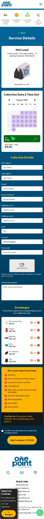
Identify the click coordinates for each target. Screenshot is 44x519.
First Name (6, 163)
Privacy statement (22, 509)
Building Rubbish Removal (22, 501)
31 (14, 129)
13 (26, 117)
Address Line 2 (7, 216)
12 (22, 117)
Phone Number (8, 195)
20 (26, 121)
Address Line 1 (7, 205)
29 (35, 125)
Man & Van (22, 495)
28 (30, 125)
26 (22, 125)
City (3, 227)
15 (35, 117)
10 (14, 117)
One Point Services (23, 507)
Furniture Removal (22, 498)
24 (14, 125)
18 (18, 121)
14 (30, 117)
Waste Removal (22, 485)
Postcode (5, 248)
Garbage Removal (22, 491)
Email (4, 184)
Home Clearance (22, 488)
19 (22, 121)
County (4, 237)
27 (26, 125)
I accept (8, 513)
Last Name (6, 174)
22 (35, 121)
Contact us (9, 416)
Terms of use (37, 507)
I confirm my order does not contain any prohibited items (20, 432)
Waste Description (9, 282)
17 (14, 121)
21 (30, 121)
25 (18, 125)
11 (18, 117)
